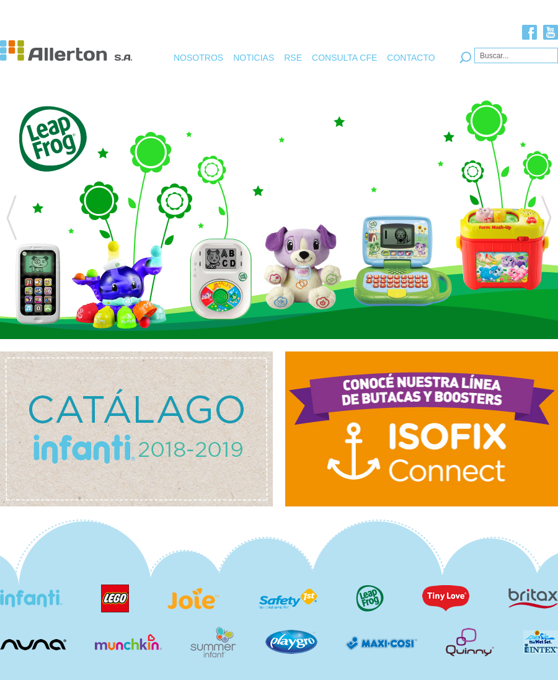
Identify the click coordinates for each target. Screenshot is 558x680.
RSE (293, 58)
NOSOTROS (198, 58)
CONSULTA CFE (344, 58)
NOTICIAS (253, 58)
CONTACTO (411, 58)
